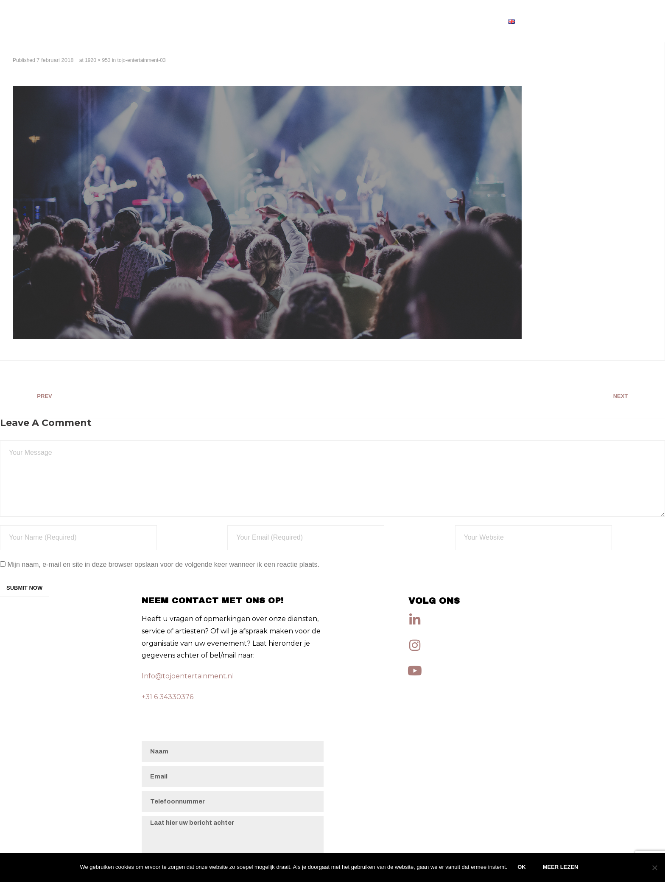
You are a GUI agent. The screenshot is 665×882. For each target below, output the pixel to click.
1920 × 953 (97, 60)
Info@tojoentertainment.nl (188, 676)
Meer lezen (561, 868)
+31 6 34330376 (167, 697)
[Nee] (654, 868)
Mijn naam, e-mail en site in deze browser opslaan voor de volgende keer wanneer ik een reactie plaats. (163, 564)
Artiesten (476, 21)
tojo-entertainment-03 (141, 60)
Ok (522, 868)
